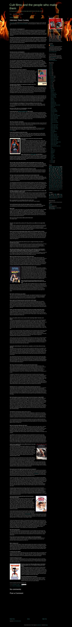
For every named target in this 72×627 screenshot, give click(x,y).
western (61, 180)
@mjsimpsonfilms (53, 57)
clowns (51, 181)
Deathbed (52, 98)
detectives (54, 180)
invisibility (54, 183)
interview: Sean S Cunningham (55, 115)
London (60, 185)
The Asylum (50, 186)
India (60, 195)
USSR (53, 198)
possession (53, 184)
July (51, 82)
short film (50, 167)
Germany (56, 196)
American (13, 585)
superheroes (57, 175)
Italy (51, 195)
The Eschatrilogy (53, 95)
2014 (51, 73)
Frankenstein (58, 176)
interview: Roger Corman (54, 124)
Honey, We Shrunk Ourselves (22, 23)
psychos (50, 169)
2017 (51, 69)
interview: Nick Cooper (54, 126)
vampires (58, 168)
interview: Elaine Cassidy (54, 139)
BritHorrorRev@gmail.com (53, 60)
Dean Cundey (12, 22)
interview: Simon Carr (54, 140)
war (61, 175)
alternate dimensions (57, 178)
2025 (51, 65)
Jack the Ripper (55, 185)
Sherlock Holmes (51, 182)
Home (11, 14)
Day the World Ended (54, 110)
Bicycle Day (52, 132)
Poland (56, 198)
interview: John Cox (54, 119)
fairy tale (50, 183)
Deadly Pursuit (53, 106)
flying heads (50, 187)
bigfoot (60, 182)
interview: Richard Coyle (54, 118)
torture (61, 187)
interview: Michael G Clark (55, 136)
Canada (54, 197)
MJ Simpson (52, 45)
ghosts (56, 167)
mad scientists (59, 183)
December (52, 76)
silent (54, 181)
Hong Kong (51, 196)
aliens (55, 169)
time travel (50, 178)
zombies (52, 168)
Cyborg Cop (52, 152)
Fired (51, 123)
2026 (51, 64)
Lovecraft (54, 177)
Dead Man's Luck (53, 102)
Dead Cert (52, 107)
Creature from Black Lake (22, 111)
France (57, 197)
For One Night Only (53, 131)
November (52, 77)
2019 (51, 68)
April (51, 86)
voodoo (58, 184)
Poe (60, 179)
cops (60, 174)
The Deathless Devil (54, 94)
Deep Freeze (53, 89)
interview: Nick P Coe (54, 135)
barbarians (56, 182)
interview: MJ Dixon (54, 144)
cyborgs (54, 179)
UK (49, 194)
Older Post (44, 618)
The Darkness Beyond (54, 111)
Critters (52, 159)
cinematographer (17, 585)
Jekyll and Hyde (58, 181)
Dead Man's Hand (53, 103)
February (52, 160)
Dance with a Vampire (54, 114)
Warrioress (52, 91)
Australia (50, 197)
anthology (56, 174)
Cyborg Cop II (53, 151)
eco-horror (59, 186)
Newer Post (12, 618)
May (51, 85)
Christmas (52, 176)
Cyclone (52, 148)
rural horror (55, 187)
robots (50, 175)
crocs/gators (55, 186)
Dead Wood (52, 99)
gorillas (50, 179)
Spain (60, 196)
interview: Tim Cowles (54, 120)
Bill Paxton (36, 473)
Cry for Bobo (52, 155)
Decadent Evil (53, 90)
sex (53, 175)
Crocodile (52, 156)
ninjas (50, 184)
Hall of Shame (21, 14)
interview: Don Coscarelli (54, 122)
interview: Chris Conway (54, 128)
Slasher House (53, 157)
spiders (58, 180)
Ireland (51, 198)
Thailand (55, 195)
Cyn (51, 147)
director (22, 585)
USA (55, 194)
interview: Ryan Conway (54, 127)
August (52, 81)
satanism (59, 177)
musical (50, 177)
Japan (61, 194)
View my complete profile (52, 51)
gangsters (60, 169)
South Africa (60, 197)
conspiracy (50, 180)
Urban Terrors (15, 14)
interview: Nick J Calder (54, 143)
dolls (57, 179)
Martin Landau (33, 154)
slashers (51, 174)
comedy (60, 167)
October (52, 78)
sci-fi (58, 187)
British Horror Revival (54, 166)
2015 (51, 72)
